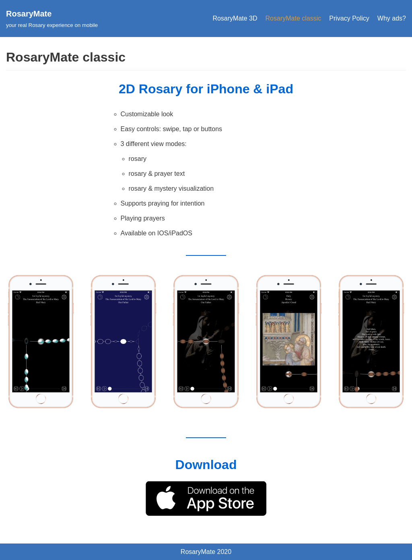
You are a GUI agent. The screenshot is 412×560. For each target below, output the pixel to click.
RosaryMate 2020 (206, 551)
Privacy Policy (349, 18)
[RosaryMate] (52, 18)
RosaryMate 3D (234, 18)
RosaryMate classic (293, 18)
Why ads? (391, 18)
